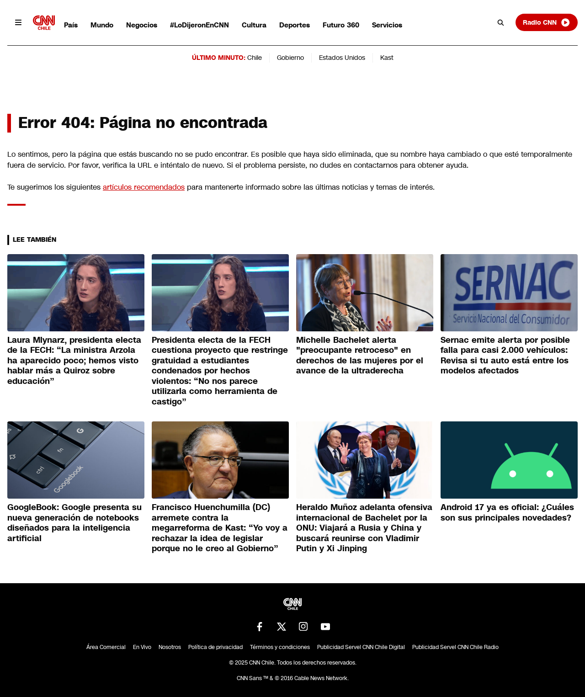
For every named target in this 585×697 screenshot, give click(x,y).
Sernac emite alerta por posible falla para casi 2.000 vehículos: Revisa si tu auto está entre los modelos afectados (505, 355)
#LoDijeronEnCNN (199, 25)
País (71, 25)
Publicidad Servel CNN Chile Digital (361, 647)
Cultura (254, 25)
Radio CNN (546, 22)
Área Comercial (106, 647)
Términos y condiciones (280, 647)
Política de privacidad (215, 647)
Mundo (101, 25)
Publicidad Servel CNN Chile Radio (455, 647)
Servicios (387, 25)
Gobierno (290, 57)
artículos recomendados (144, 187)
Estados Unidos (342, 57)
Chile (254, 57)
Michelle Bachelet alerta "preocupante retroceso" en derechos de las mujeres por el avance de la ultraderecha (359, 355)
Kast (387, 57)
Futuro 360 (341, 25)
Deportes (294, 25)
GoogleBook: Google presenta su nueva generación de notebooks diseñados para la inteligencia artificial (74, 522)
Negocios (141, 25)
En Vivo (142, 647)
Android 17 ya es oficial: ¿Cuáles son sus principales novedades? (507, 512)
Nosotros (170, 647)
